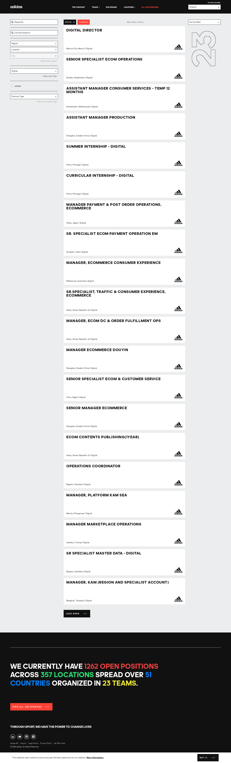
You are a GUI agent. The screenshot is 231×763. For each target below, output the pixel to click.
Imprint (23, 743)
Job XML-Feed (59, 743)
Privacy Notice (46, 743)
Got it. (204, 758)
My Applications (214, 2)
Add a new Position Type (47, 102)
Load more (73, 614)
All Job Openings (150, 7)
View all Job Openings (27, 707)
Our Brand (111, 7)
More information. (95, 758)
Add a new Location (49, 61)
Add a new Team (50, 76)
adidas (18, 86)
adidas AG (14, 743)
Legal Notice (33, 743)
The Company (78, 7)
